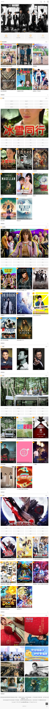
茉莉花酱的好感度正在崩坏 (6, 66)
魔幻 (30, 139)
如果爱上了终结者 (37, 91)
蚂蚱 (34, 290)
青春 (6, 145)
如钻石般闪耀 (3, 91)
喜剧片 (26, 101)
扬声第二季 (3, 489)
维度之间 (19, 220)
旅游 (30, 411)
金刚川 (18, 170)
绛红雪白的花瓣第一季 (21, 290)
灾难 (30, 142)
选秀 (30, 408)
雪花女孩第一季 (20, 340)
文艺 (42, 145)
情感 (42, 408)
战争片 (41, 104)
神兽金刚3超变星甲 (21, 584)
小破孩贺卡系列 (20, 91)
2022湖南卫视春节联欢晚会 (22, 489)
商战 (6, 265)
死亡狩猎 (3, 220)
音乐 (30, 414)
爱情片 (41, 101)
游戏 (18, 533)
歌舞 (18, 145)
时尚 (42, 414)
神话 (18, 262)
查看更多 (24, 95)
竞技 (6, 533)
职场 (18, 414)
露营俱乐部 (3, 439)
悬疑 (18, 139)
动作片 (11, 101)
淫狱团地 (35, 66)
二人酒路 (35, 464)
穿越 (30, 262)
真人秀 (6, 408)
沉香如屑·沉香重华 (21, 315)
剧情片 (11, 106)
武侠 (6, 262)
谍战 (42, 265)
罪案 (6, 142)
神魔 (42, 531)
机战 (42, 533)
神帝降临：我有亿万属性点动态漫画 (40, 584)
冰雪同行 (3, 170)
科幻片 (11, 104)
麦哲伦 (2, 195)
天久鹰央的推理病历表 (37, 559)
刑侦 (42, 262)
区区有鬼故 (3, 464)
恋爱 (6, 531)
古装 (42, 142)
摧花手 (34, 195)
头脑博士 (3, 315)
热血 (18, 528)
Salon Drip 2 (19, 464)
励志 (30, 145)
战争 (18, 265)
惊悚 (6, 139)
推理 (30, 531)
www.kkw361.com (24, 702)
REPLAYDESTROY (37, 315)
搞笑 (30, 528)
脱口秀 (18, 408)
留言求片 (24, 706)
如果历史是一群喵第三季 (6, 584)
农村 (6, 259)
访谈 (6, 411)
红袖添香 (35, 170)
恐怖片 (26, 104)
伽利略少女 (19, 609)
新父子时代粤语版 (4, 340)
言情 (42, 139)
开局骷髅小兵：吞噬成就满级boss (8, 559)
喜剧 (18, 259)
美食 (18, 411)
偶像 (30, 259)
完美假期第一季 (36, 439)
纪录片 (26, 106)
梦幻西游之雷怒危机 (5, 609)
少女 (42, 528)
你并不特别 (3, 290)
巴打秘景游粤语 (20, 439)
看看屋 (2, 1)
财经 (42, 411)
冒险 (18, 142)
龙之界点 (19, 559)
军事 (6, 414)
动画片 (41, 106)
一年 (18, 66)
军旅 (30, 265)
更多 (47, 41)
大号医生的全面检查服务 (22, 195)
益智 (30, 533)
